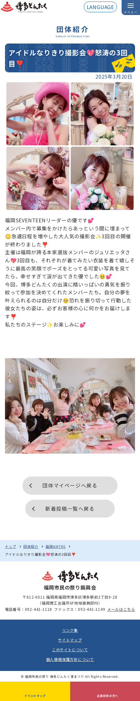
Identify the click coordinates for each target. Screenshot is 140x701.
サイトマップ (70, 639)
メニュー (131, 12)
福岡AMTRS (55, 546)
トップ (10, 546)
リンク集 (70, 630)
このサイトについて (70, 649)
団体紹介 (30, 546)
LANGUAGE (100, 7)
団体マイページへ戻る (69, 485)
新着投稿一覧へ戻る (69, 508)
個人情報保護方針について (70, 659)
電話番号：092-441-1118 (28, 609)
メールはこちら (121, 609)
